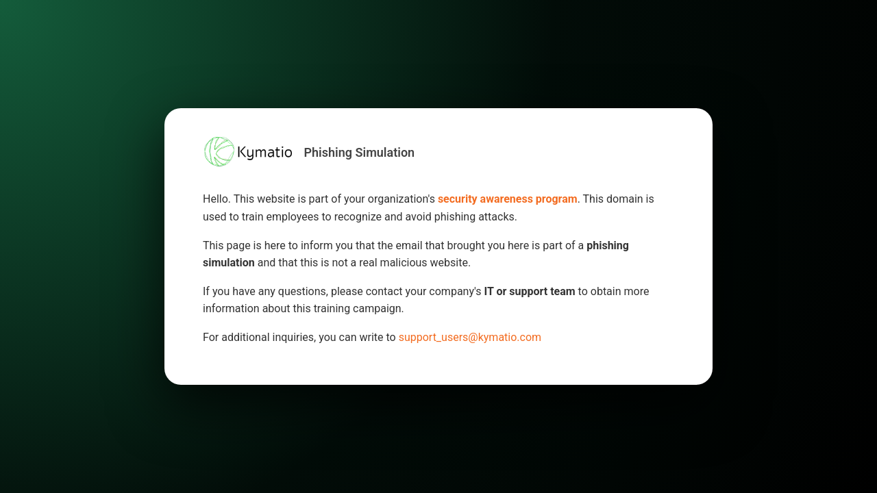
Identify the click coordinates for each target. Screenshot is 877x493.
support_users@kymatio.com (470, 337)
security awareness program (508, 198)
